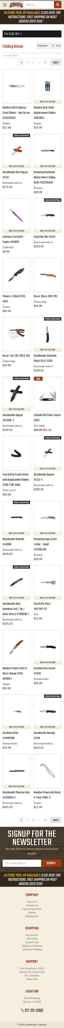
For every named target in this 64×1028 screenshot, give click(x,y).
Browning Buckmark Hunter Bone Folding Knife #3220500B (44, 177)
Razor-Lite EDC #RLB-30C (16, 355)
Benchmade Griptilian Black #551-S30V (45, 358)
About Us (32, 901)
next (56, 62)
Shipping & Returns (32, 946)
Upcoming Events (32, 909)
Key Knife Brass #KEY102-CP (42, 606)
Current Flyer (32, 942)
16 (45, 62)
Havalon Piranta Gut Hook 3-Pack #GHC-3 (47, 795)
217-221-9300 (32, 1010)
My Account (32, 935)
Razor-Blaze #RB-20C (46, 296)
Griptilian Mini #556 (44, 236)
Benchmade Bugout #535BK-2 (13, 418)
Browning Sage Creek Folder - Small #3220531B (45, 544)
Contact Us (32, 905)
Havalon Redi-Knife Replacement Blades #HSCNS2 (45, 113)
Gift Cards (32, 938)
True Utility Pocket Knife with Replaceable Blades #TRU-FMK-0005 (16, 480)
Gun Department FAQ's (32, 968)
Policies (32, 912)
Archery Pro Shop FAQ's (32, 972)
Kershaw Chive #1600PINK (10, 736)
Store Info (32, 979)
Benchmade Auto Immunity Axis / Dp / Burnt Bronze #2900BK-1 (16, 609)
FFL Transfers (32, 975)
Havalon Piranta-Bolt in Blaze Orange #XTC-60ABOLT (15, 673)
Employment (32, 916)
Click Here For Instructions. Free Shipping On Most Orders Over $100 (32, 17)
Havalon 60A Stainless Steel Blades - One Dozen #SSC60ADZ (16, 113)
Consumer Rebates (32, 949)
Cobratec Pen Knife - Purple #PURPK (14, 239)
